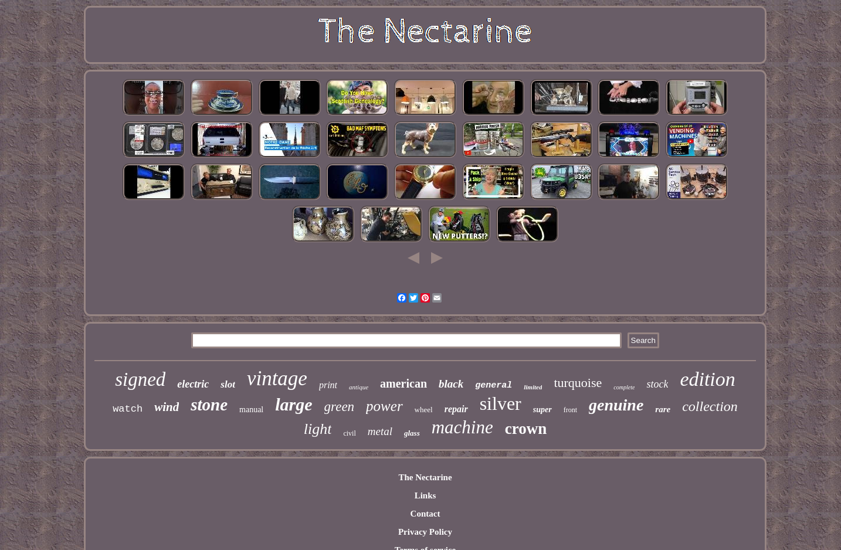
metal (380, 431)
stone (209, 404)
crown (526, 428)
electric (193, 384)
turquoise (578, 382)
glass (412, 433)
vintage (277, 378)
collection (710, 406)
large (293, 404)
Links (425, 495)
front (570, 410)
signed (140, 379)
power (384, 406)
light (318, 428)
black (451, 384)
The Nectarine (425, 477)
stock (657, 384)
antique (358, 387)
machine (462, 427)
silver (500, 403)
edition (707, 379)
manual (251, 409)
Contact (425, 513)
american (403, 383)
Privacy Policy (425, 532)
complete (624, 387)
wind (166, 407)
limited (533, 387)
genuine (616, 405)
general (493, 386)
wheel (424, 409)
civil (349, 433)
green (339, 406)
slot (228, 384)
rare (662, 409)
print (328, 385)
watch (128, 409)
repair (456, 409)
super (542, 409)
